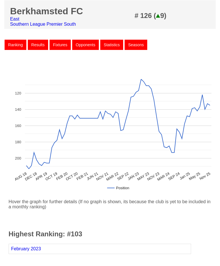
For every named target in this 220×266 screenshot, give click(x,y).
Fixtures (60, 45)
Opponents (85, 45)
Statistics (112, 45)
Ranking (15, 45)
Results (38, 45)
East (14, 19)
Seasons (136, 45)
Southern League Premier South (43, 24)
